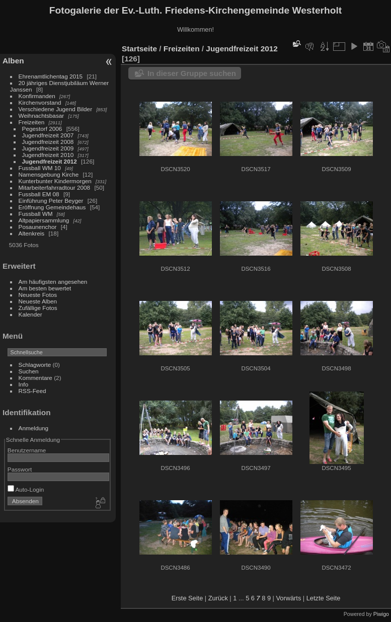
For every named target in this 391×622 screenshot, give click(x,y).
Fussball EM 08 (39, 194)
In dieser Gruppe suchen (191, 73)
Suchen (29, 371)
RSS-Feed (32, 390)
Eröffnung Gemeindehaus (52, 207)
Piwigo (381, 614)
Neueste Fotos (38, 294)
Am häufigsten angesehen (53, 281)
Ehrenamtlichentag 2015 (51, 76)
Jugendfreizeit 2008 (48, 141)
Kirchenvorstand (40, 102)
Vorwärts (288, 598)
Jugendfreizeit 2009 (48, 148)
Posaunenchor (38, 226)
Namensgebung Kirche (49, 174)
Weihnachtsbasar (41, 115)
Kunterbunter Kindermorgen (55, 181)
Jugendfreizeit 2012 (49, 161)
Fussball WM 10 (40, 168)
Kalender (30, 314)
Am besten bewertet (45, 288)
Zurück (218, 598)
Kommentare (35, 377)
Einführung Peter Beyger (51, 200)
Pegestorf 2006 (42, 128)
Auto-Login (26, 489)
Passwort (20, 469)
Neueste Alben (38, 301)
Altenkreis (32, 233)
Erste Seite (187, 598)
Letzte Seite (323, 598)
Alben (13, 60)
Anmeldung (34, 428)
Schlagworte (35, 364)
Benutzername (27, 450)
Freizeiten (32, 122)
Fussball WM (36, 213)
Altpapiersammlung (44, 220)
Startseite (139, 48)
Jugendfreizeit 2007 (48, 135)
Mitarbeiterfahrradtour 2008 (55, 187)
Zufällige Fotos (38, 307)
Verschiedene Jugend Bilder (56, 109)
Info (24, 384)
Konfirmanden (37, 96)
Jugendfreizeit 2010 (48, 154)
